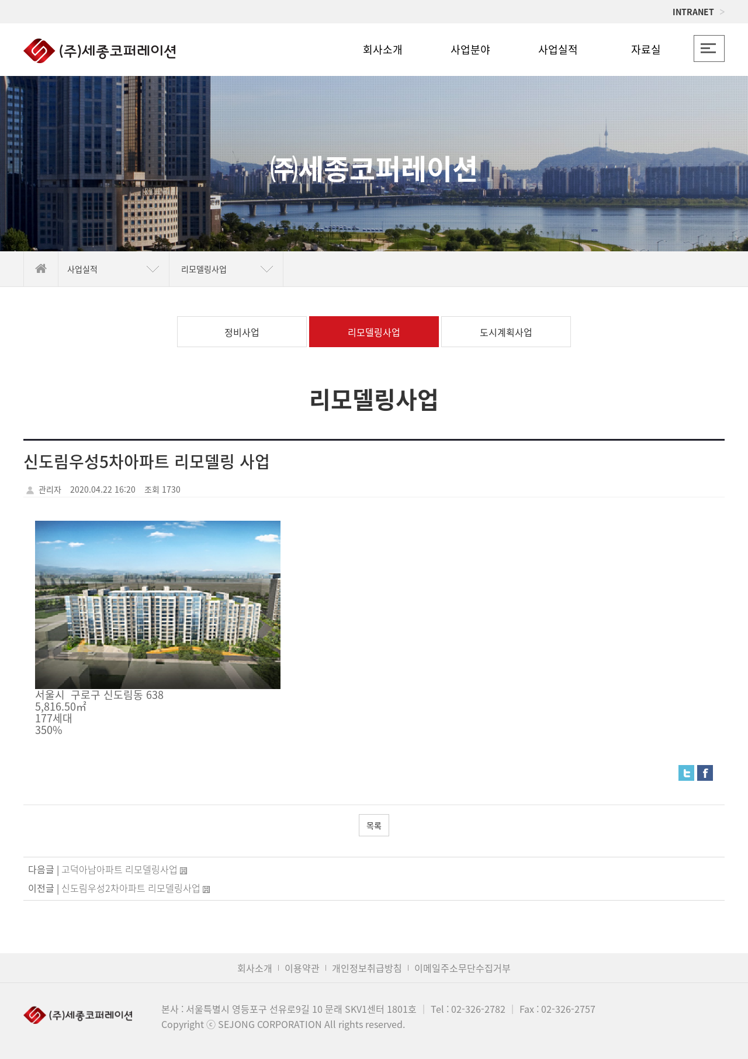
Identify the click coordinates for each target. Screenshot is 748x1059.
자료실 (646, 49)
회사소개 (383, 49)
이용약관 (302, 968)
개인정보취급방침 (367, 968)
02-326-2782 (478, 1009)
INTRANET (699, 12)
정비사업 (241, 332)
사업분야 (470, 49)
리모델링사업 (374, 332)
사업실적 (558, 49)
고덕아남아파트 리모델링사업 (119, 869)
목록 (374, 825)
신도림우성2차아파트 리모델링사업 (130, 888)
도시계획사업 (506, 332)
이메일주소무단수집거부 (462, 968)
